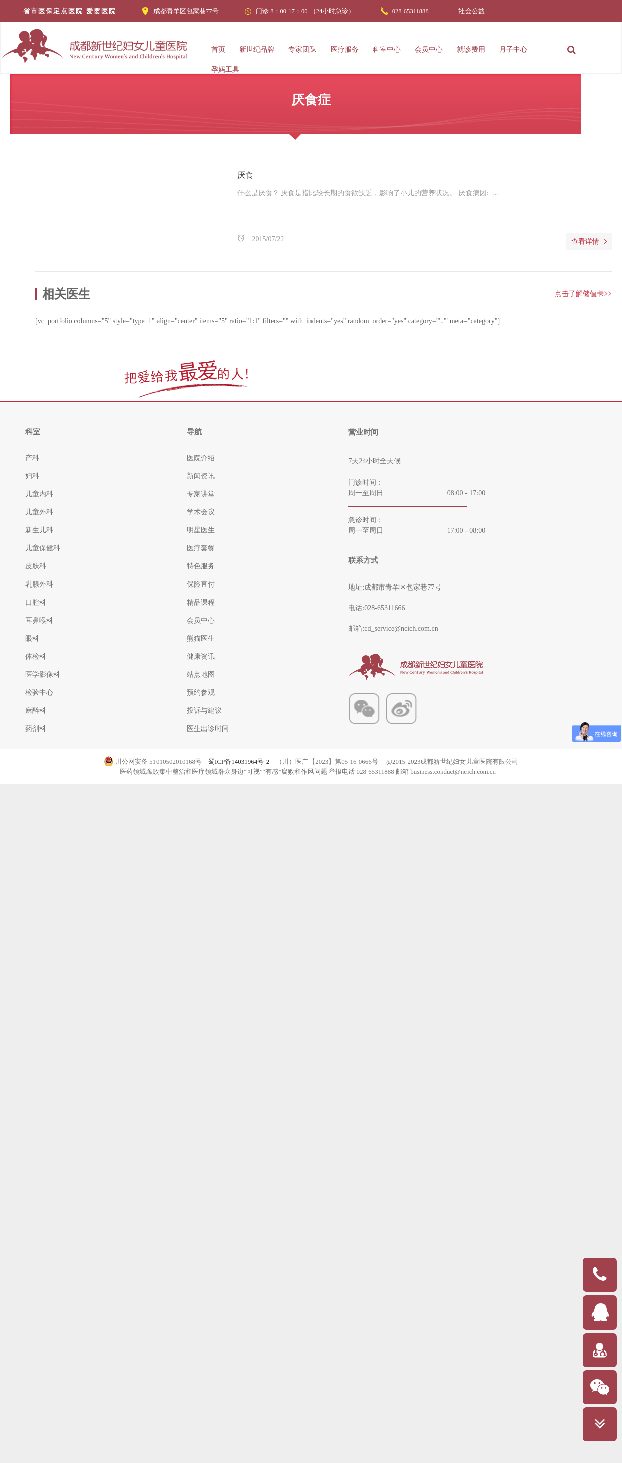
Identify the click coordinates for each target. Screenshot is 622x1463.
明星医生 (201, 530)
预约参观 (201, 692)
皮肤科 (35, 566)
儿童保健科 (42, 548)
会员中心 (201, 620)
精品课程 (201, 602)
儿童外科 (39, 512)
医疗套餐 (201, 548)
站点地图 (201, 674)
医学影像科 (42, 674)
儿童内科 (39, 494)
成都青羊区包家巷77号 (186, 11)
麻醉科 (35, 710)
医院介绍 (201, 458)
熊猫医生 (201, 638)
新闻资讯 (201, 476)
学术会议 (201, 512)
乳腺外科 (39, 584)
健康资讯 (201, 656)
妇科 (32, 476)
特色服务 (201, 566)
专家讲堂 (201, 494)
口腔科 (35, 602)
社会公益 (471, 11)
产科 (32, 458)
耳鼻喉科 (39, 620)
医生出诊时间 (208, 729)
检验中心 (39, 692)
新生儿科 (39, 530)
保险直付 (201, 584)
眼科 (32, 638)
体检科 (35, 656)
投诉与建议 (204, 710)
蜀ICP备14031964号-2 (238, 761)
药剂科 (35, 729)
